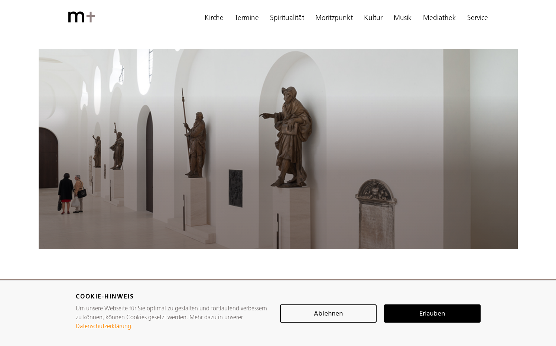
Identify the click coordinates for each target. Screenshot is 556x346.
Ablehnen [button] (328, 314)
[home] (83, 17)
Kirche (214, 18)
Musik (403, 18)
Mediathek (439, 18)
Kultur (373, 18)
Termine (247, 18)
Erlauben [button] (432, 314)
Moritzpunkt (334, 18)
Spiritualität (287, 18)
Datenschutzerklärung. (104, 327)
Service (477, 18)
